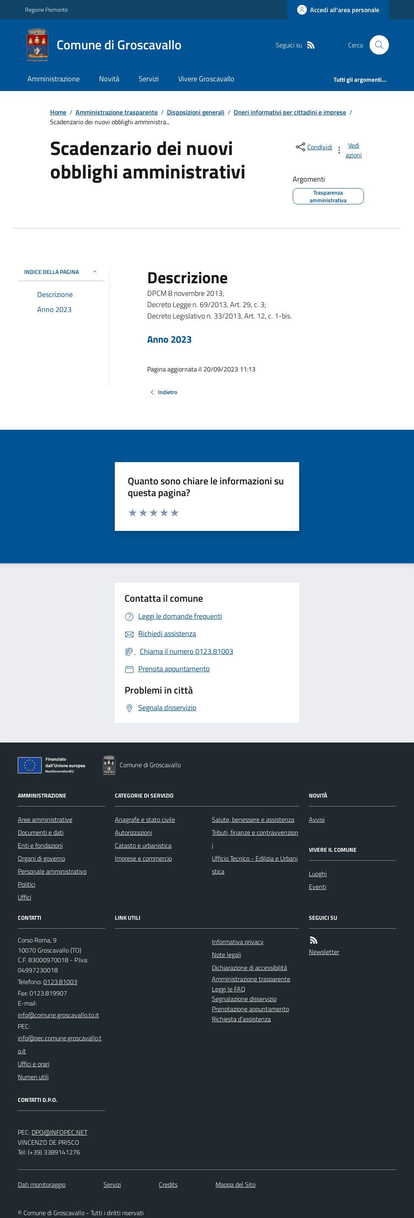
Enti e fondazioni (40, 845)
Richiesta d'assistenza (241, 1019)
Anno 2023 (169, 339)
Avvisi (317, 819)
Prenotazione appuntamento (250, 1009)
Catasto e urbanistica (143, 845)
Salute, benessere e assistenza (253, 819)
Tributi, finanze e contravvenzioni (255, 839)
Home (58, 112)
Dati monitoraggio (41, 1184)
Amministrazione (53, 78)
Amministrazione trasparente (117, 112)
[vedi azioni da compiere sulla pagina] (349, 150)
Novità (109, 78)
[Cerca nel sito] (376, 45)
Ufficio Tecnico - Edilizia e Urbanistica (255, 864)
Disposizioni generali (195, 112)
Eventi (317, 886)
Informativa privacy (238, 941)
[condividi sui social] (313, 146)
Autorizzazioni (133, 832)
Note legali (226, 954)
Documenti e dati (40, 832)
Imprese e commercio (143, 858)
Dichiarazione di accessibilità (249, 967)
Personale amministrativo (52, 871)
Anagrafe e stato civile (145, 819)
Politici (26, 884)
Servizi (149, 78)
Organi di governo (41, 858)
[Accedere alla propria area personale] (338, 9)
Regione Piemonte (46, 9)
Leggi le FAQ (228, 989)
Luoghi (318, 873)
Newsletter (324, 952)
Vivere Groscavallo (206, 78)
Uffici (24, 897)
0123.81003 (60, 982)
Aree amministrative (45, 819)
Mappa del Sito (235, 1184)
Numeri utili (33, 1077)
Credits (168, 1184)
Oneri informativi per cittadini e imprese (290, 112)
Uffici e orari (33, 1064)
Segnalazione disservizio (244, 999)
